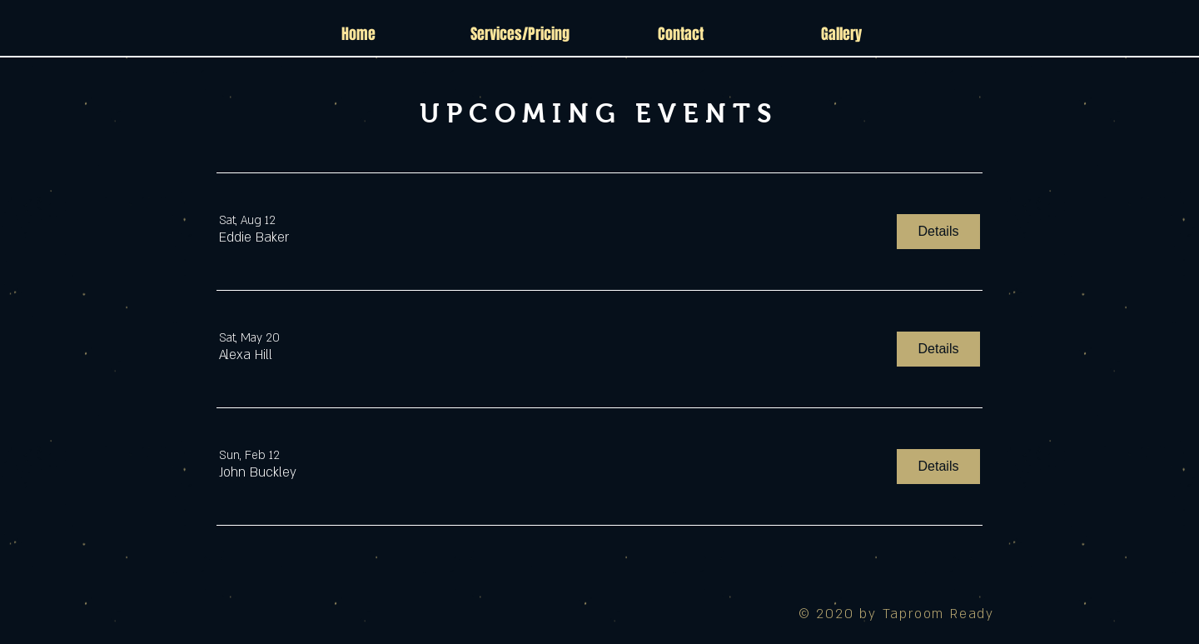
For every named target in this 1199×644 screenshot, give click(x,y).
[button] (254, 237)
